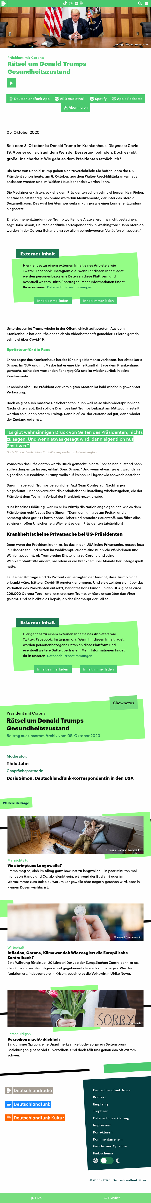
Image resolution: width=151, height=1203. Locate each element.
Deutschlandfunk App (29, 98)
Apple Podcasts (127, 98)
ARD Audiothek (70, 98)
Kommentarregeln (108, 1139)
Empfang (100, 1104)
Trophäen (100, 1111)
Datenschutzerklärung (111, 1118)
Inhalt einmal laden (52, 300)
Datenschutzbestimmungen (69, 287)
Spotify (98, 98)
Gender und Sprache (110, 1146)
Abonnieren (76, 107)
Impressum (102, 1125)
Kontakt (99, 1097)
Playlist (114, 1198)
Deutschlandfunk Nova (111, 1090)
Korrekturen (103, 1132)
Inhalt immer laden (98, 300)
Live (38, 1198)
